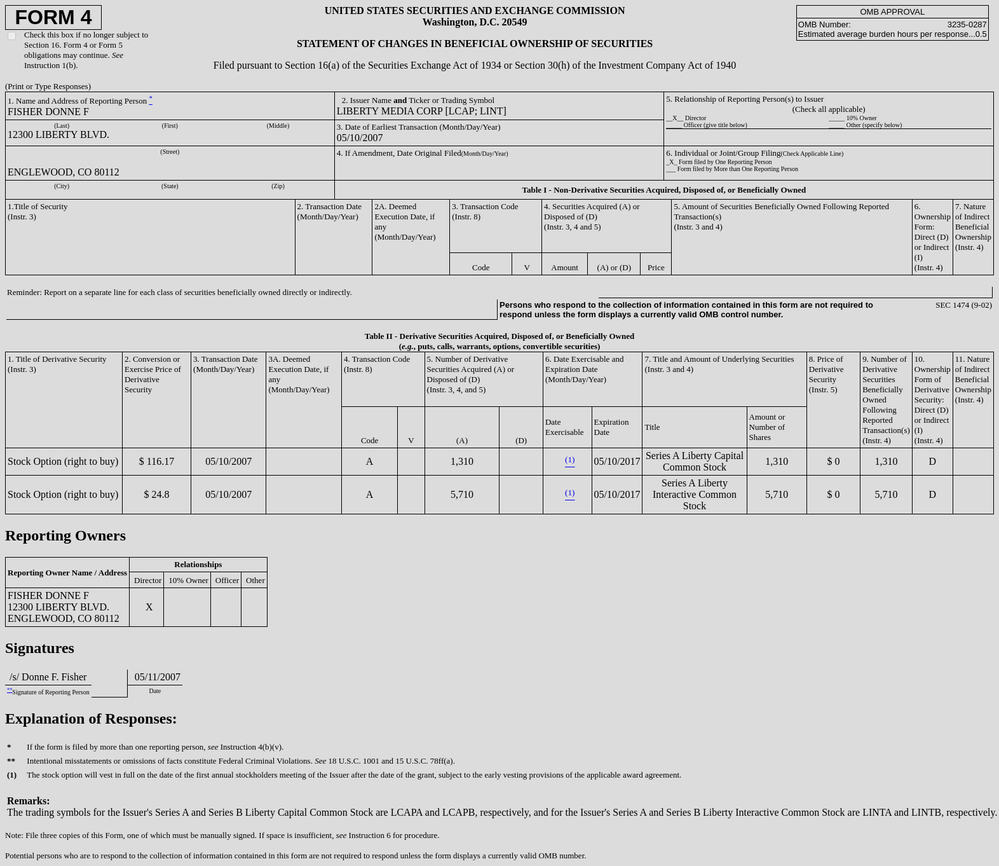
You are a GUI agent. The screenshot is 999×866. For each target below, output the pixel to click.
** (9, 690)
